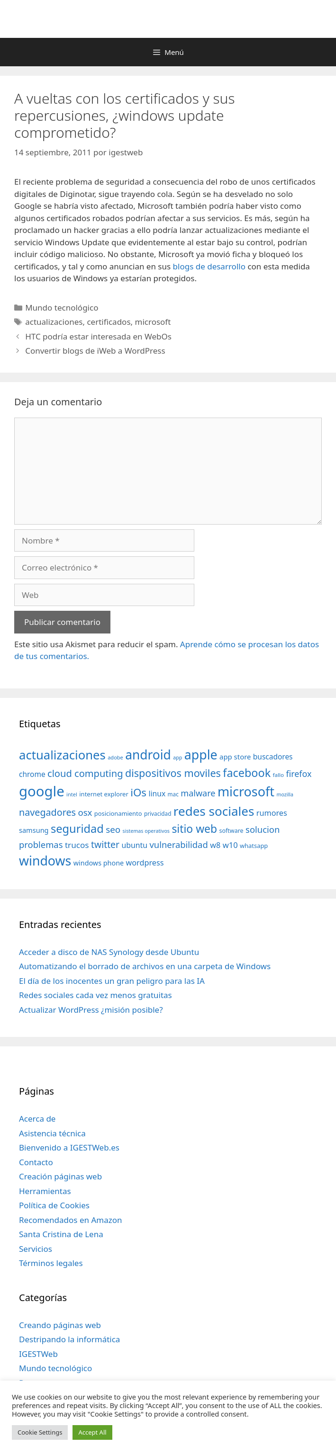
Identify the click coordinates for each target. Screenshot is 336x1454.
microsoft (153, 321)
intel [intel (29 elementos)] (71, 794)
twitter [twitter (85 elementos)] (105, 844)
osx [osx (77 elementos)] (85, 812)
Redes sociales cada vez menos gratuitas (95, 995)
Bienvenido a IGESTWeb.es (69, 1147)
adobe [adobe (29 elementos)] (115, 757)
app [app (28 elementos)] (177, 757)
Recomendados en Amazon (70, 1219)
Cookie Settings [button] (40, 1432)
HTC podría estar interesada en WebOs (98, 336)
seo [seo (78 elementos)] (113, 829)
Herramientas (45, 1191)
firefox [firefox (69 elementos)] (298, 773)
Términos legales (51, 1263)
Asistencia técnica (52, 1133)
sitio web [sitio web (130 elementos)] (194, 828)
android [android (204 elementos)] (148, 754)
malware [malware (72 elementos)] (198, 793)
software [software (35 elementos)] (231, 831)
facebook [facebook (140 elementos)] (247, 772)
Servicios (35, 1248)
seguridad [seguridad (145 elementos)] (77, 828)
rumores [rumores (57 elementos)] (271, 813)
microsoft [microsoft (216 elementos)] (246, 791)
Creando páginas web (60, 1325)
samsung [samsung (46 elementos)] (34, 830)
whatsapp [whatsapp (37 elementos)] (254, 845)
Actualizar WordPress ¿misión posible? (91, 1009)
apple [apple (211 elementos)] (201, 754)
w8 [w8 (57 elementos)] (215, 845)
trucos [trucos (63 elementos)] (77, 844)
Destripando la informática (69, 1339)
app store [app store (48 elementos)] (235, 756)
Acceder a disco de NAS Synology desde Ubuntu (109, 951)
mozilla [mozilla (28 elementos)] (284, 794)
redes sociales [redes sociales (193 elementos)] (213, 811)
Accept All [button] (92, 1432)
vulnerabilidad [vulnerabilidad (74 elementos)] (178, 844)
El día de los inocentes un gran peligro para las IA (112, 980)
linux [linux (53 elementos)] (156, 793)
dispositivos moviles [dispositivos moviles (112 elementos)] (173, 773)
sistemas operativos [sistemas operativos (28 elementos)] (146, 831)
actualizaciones (53, 321)
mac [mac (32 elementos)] (173, 794)
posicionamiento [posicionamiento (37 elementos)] (118, 813)
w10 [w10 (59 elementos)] (230, 844)
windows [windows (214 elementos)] (45, 860)
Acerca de (37, 1118)
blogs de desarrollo (209, 266)
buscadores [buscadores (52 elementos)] (273, 756)
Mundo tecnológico (61, 307)
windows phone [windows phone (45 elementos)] (98, 862)
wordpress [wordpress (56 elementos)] (145, 862)
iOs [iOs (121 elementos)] (138, 792)
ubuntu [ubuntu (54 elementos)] (134, 845)
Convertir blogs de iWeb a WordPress (95, 350)
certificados (108, 321)
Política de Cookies (54, 1205)
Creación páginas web (60, 1176)
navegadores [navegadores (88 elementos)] (47, 812)
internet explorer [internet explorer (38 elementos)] (103, 794)
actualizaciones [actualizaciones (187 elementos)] (62, 755)
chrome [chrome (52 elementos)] (32, 774)
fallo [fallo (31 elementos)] (278, 774)
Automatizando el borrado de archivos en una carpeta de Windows (145, 966)
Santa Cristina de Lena (61, 1234)
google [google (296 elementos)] (41, 791)
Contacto (36, 1162)
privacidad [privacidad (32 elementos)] (157, 813)
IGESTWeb (38, 1353)
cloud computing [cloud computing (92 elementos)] (85, 773)
